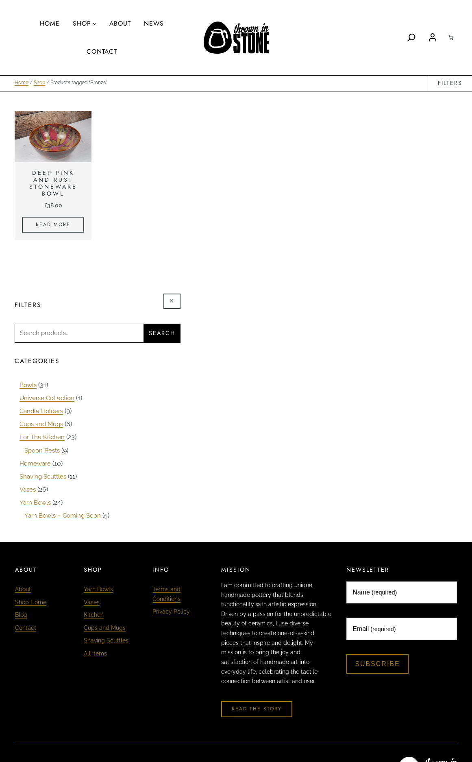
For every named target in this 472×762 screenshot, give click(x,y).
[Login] (432, 37)
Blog (21, 614)
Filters (449, 83)
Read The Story (257, 708)
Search (162, 334)
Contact (25, 627)
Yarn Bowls (98, 588)
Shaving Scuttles (106, 639)
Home (21, 83)
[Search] (411, 37)
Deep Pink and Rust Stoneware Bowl (53, 184)
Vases (92, 601)
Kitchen (94, 614)
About (23, 588)
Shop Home (30, 601)
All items (95, 652)
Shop (39, 83)
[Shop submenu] (94, 23)
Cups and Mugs (105, 627)
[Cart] (451, 37)
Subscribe (377, 663)
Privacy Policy (171, 610)
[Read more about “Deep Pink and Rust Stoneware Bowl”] (53, 225)
